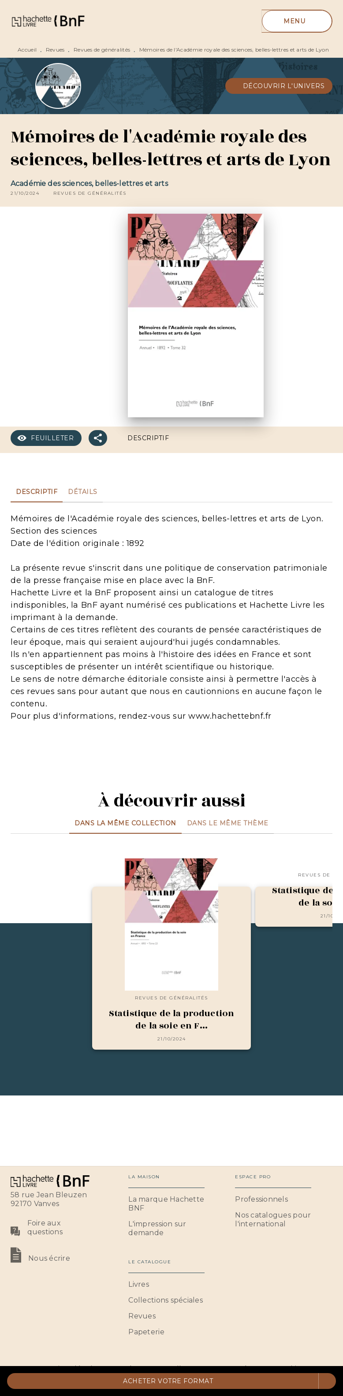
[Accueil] (48, 21)
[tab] (37, 491)
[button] (279, 86)
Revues (55, 49)
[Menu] (297, 21)
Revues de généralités (102, 49)
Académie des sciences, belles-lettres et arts (89, 183)
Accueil (27, 49)
